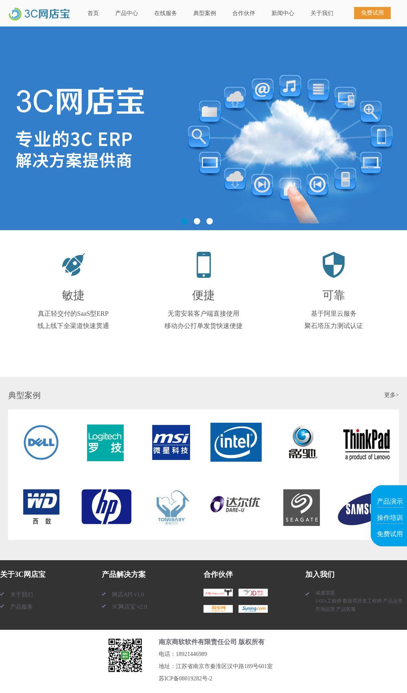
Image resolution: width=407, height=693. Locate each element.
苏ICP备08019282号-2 (185, 678)
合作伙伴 (243, 13)
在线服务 (165, 13)
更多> (391, 395)
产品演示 (390, 501)
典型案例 (204, 13)
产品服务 (21, 607)
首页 (93, 13)
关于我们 (322, 13)
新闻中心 (282, 13)
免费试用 (372, 13)
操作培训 (390, 517)
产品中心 (126, 13)
